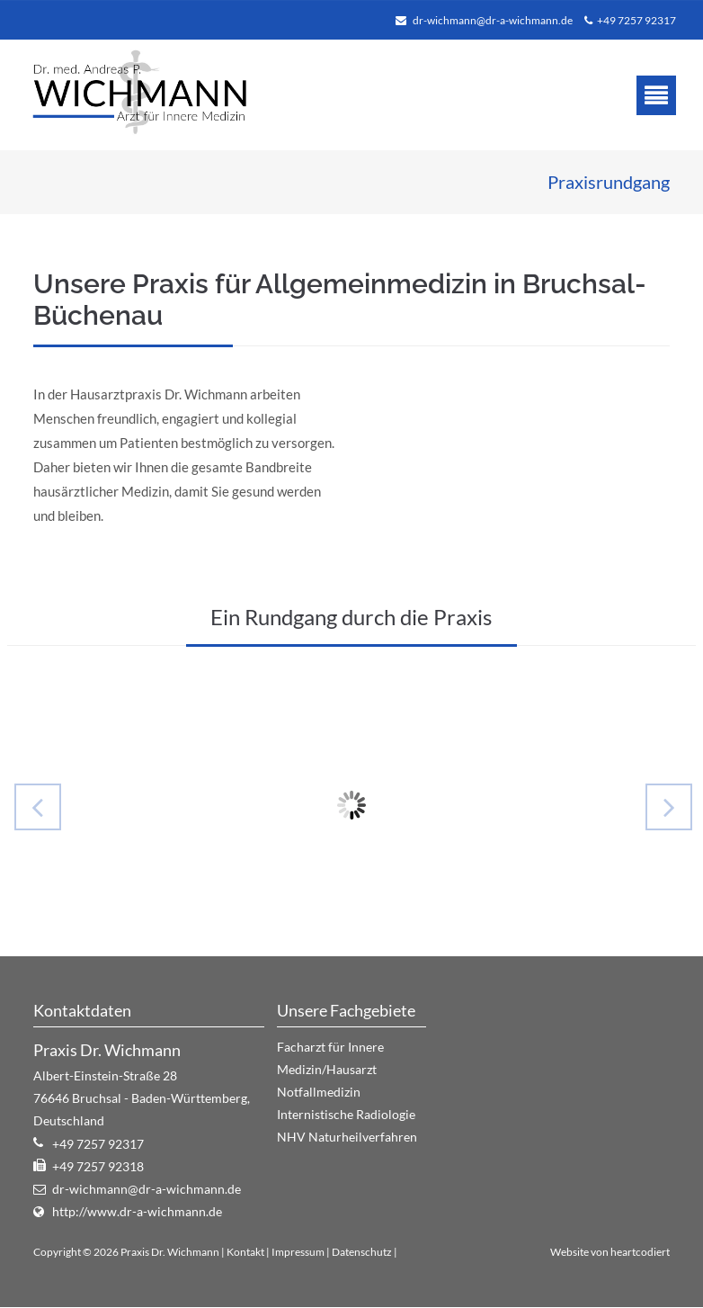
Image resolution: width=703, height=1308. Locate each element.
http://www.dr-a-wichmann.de (137, 1211)
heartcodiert (640, 1252)
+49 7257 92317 (636, 20)
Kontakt (245, 1252)
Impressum (298, 1252)
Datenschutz (362, 1252)
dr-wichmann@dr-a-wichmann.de (493, 20)
